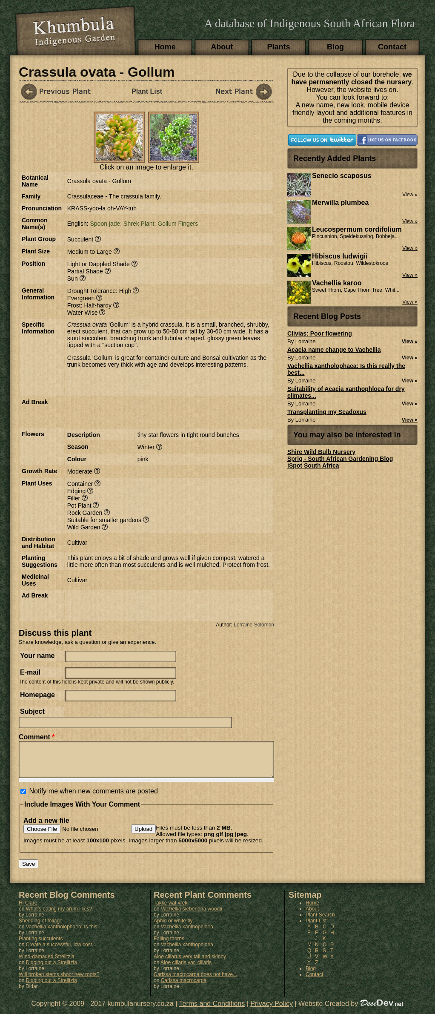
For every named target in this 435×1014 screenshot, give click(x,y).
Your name (37, 655)
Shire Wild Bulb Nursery (321, 451)
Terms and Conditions (212, 1010)
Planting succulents (41, 945)
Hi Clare (28, 909)
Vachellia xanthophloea (187, 933)
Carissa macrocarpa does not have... (195, 981)
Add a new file (46, 826)
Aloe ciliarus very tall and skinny (190, 963)
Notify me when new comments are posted (93, 797)
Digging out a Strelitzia (51, 969)
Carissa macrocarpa (183, 987)
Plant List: (317, 927)
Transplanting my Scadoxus (326, 411)
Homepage (37, 694)
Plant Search (320, 921)
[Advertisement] (166, 411)
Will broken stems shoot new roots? (59, 981)
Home (165, 47)
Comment (36, 737)
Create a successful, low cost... (61, 951)
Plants (278, 47)
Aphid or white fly (173, 927)
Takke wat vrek (170, 909)
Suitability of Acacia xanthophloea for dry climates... (346, 392)
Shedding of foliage (41, 927)
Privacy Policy (271, 1010)
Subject (32, 711)
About (222, 47)
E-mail (30, 672)
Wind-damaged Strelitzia (46, 963)
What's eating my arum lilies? (59, 915)
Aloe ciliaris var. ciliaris (186, 969)
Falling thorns (169, 945)
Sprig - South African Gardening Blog (340, 458)
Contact (392, 47)
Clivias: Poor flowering (319, 333)
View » (410, 342)
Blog (335, 47)
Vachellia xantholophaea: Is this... (64, 933)
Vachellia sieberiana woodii (191, 915)
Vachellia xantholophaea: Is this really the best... (346, 369)
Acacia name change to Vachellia (334, 349)
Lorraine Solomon (254, 625)
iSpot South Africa (313, 465)
